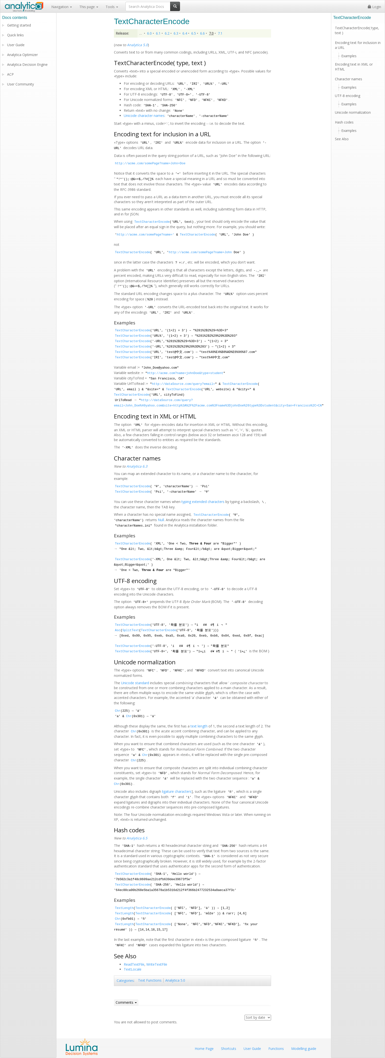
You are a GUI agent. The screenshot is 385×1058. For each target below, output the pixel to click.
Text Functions (150, 980)
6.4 (184, 33)
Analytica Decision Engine (27, 64)
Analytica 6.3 (136, 466)
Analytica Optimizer (22, 54)
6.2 (167, 33)
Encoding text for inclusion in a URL (358, 45)
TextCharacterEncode (152, 222)
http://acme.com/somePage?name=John (200, 252)
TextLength (124, 908)
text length (199, 726)
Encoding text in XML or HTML (354, 66)
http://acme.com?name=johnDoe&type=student (185, 373)
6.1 (158, 33)
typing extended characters (202, 501)
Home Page (204, 1048)
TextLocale (132, 969)
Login (374, 6)
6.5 (193, 33)
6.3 (176, 33)
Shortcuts (228, 1048)
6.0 (149, 33)
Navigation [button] (61, 6)
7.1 (220, 33)
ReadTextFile (134, 964)
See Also (342, 139)
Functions (276, 1048)
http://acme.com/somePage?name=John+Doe (150, 163)
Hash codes (344, 122)
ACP (10, 74)
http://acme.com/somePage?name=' (145, 235)
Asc (118, 630)
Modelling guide (303, 1048)
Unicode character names (144, 115)
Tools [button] (112, 6)
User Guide (16, 44)
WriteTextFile (156, 964)
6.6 (202, 33)
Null (161, 519)
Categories (125, 980)
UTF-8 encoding (347, 95)
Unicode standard (135, 683)
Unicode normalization (353, 112)
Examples (349, 56)
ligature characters (177, 791)
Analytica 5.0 (137, 44)
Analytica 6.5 (136, 838)
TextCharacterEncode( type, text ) (357, 30)
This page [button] (88, 6)
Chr (118, 711)
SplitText (130, 630)
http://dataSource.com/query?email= (183, 384)
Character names (348, 79)
